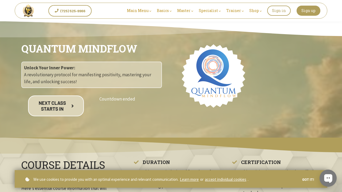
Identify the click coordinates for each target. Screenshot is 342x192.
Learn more (189, 179)
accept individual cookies (225, 179)
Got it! (308, 179)
